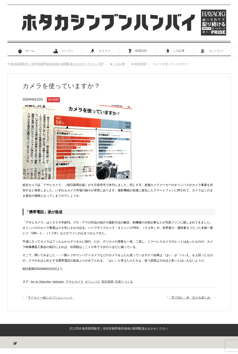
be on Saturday (41, 281)
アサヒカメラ (74, 281)
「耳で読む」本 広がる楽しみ (189, 297)
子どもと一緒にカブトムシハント (50, 297)
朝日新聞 (53, 99)
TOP (57, 64)
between (58, 281)
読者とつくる (124, 281)
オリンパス (92, 281)
